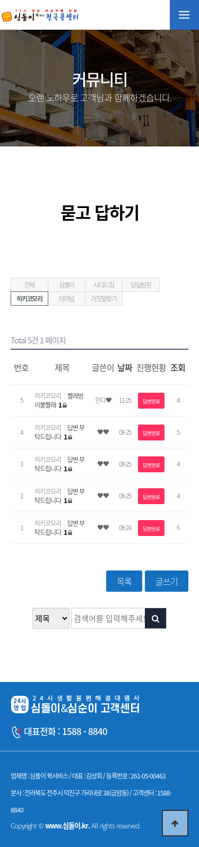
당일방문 (141, 285)
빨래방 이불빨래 (58, 400)
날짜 (124, 367)
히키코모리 (29, 299)
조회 (177, 367)
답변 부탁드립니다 (59, 432)
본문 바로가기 (0, 0)
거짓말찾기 (104, 299)
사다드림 (103, 285)
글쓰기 (166, 581)
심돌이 (66, 285)
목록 (124, 581)
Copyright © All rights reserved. (75, 825)
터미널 (66, 299)
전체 (29, 285)
